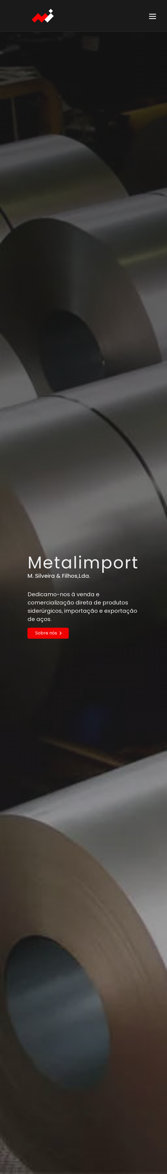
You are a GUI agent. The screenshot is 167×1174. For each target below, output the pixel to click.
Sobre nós (48, 633)
